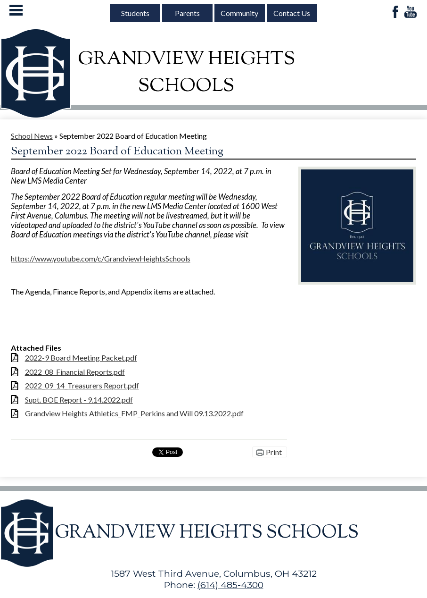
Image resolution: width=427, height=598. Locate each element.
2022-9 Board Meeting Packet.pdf (81, 357)
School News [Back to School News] (32, 135)
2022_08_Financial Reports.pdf (75, 371)
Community (239, 12)
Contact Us (291, 12)
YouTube (410, 12)
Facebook (395, 12)
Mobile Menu (16, 10)
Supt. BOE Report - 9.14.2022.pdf (79, 399)
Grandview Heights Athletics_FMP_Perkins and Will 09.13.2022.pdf (134, 413)
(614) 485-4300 (230, 584)
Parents (187, 12)
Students (135, 12)
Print (274, 451)
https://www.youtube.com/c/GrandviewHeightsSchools (100, 258)
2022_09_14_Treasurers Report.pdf (82, 385)
